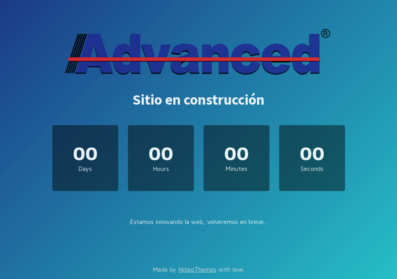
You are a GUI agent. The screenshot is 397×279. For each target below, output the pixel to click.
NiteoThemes (197, 269)
